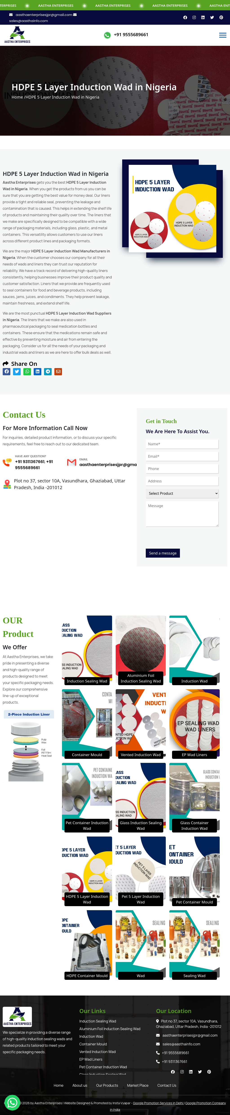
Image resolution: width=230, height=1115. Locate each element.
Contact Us (166, 1085)
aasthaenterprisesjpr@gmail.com (41, 14)
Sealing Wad (195, 975)
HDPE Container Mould (87, 975)
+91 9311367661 (29, 461)
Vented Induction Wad (141, 754)
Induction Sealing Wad (87, 681)
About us (79, 1085)
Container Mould (87, 754)
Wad (141, 975)
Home (58, 1085)
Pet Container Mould (194, 902)
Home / (18, 97)
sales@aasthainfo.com (178, 1044)
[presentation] (180, 540)
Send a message (163, 553)
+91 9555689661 (131, 34)
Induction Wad (194, 681)
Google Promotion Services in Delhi (158, 1103)
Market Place (137, 1085)
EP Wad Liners (194, 754)
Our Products (107, 1085)
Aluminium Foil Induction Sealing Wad (109, 1028)
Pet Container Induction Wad (103, 1066)
